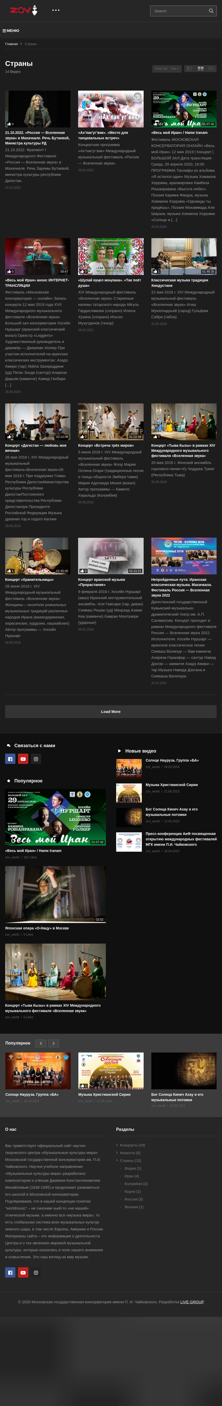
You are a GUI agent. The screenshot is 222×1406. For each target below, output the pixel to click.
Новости (127, 1242)
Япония (131, 1296)
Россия (131, 1288)
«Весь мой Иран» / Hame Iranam (179, 133)
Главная (11, 44)
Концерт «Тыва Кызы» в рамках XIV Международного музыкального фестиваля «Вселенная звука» (183, 450)
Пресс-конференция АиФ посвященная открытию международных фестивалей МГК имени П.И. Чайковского (181, 839)
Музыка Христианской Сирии (172, 785)
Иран (129, 1265)
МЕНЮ (11, 30)
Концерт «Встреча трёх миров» (106, 445)
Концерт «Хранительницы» (29, 579)
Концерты (129, 1234)
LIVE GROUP (192, 1391)
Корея (130, 1281)
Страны (127, 1250)
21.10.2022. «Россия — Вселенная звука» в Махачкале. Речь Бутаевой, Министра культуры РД (37, 138)
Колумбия (133, 1273)
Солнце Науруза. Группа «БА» (172, 760)
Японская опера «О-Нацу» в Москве (37, 1017)
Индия (130, 1257)
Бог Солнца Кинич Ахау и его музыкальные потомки (177, 1186)
